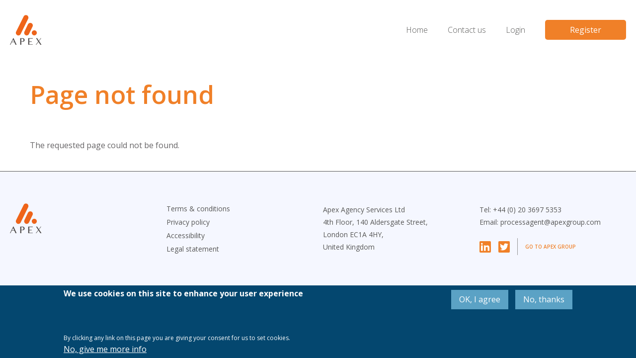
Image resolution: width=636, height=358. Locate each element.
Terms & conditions (198, 208)
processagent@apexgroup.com (550, 222)
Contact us (467, 30)
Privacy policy (188, 222)
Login (515, 30)
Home (417, 30)
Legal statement (192, 249)
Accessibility (185, 235)
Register (585, 29)
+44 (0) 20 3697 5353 (527, 209)
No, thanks (543, 299)
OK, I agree (479, 299)
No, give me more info (105, 349)
